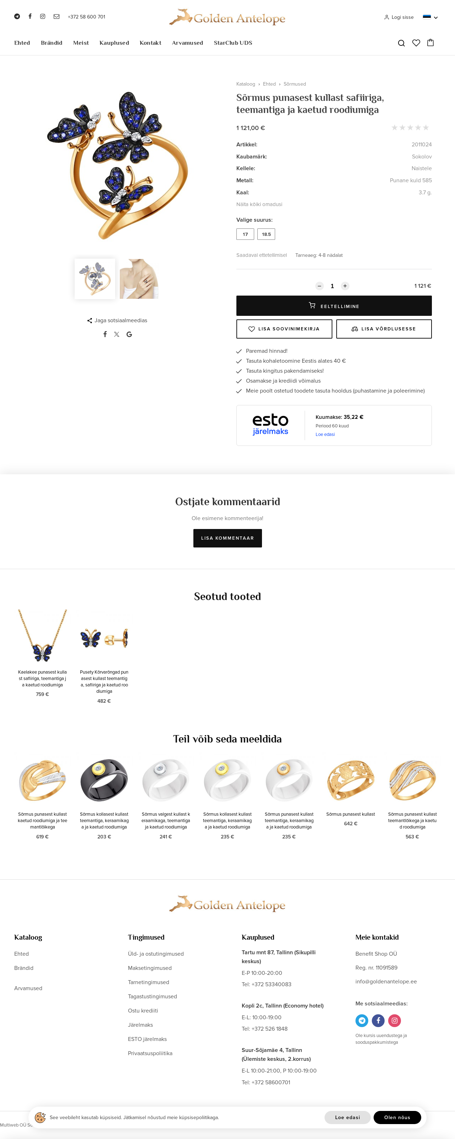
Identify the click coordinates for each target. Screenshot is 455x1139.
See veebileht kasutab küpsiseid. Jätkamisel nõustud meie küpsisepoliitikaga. (134, 1117)
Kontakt (150, 42)
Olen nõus (397, 1117)
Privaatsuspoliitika (150, 1053)
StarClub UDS (233, 42)
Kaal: (242, 192)
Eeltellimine (334, 305)
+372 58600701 (271, 1082)
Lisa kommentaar (227, 538)
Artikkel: (246, 144)
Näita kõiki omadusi (259, 204)
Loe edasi (325, 434)
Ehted (22, 42)
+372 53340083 (271, 984)
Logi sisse (399, 17)
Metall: (244, 180)
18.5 (266, 234)
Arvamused (187, 42)
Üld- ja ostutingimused (156, 953)
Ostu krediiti (143, 1010)
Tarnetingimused (148, 982)
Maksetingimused (150, 968)
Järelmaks (140, 1025)
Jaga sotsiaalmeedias (121, 320)
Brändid (52, 42)
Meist (81, 42)
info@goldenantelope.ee (386, 981)
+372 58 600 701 (86, 17)
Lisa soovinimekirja (284, 329)
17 (245, 234)
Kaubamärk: (251, 156)
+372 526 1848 (270, 1028)
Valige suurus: (254, 219)
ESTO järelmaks (147, 1039)
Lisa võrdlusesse (384, 329)
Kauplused (114, 42)
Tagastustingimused (152, 996)
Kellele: (245, 168)
